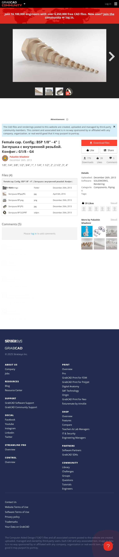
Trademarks (11, 521)
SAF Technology (70, 390)
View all (114, 203)
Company (10, 369)
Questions (67, 480)
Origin (65, 394)
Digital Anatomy (70, 386)
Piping (111, 187)
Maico (11, 262)
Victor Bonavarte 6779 (18, 295)
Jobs (7, 373)
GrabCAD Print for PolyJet (75, 382)
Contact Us (10, 502)
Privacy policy (12, 516)
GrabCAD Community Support (21, 407)
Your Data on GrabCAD (17, 526)
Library (66, 467)
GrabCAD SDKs (70, 454)
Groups (66, 475)
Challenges (68, 471)
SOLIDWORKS (101, 180)
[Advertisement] (59, 108)
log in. (70, 17)
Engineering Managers (74, 437)
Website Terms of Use (16, 506)
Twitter (8, 436)
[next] (111, 56)
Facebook (10, 419)
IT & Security (68, 433)
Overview (10, 449)
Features (66, 420)
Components (100, 187)
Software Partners (71, 450)
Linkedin (9, 432)
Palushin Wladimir (19, 156)
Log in (108, 3)
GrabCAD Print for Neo (74, 399)
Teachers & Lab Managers (75, 429)
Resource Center (13, 390)
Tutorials (66, 484)
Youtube (9, 423)
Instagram (10, 428)
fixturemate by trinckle (74, 403)
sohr (10, 246)
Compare (67, 424)
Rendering (99, 184)
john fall (12, 311)
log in (34, 233)
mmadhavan (14, 278)
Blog (7, 385)
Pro (64, 373)
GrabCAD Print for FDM (74, 377)
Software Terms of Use (17, 511)
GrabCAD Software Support (19, 402)
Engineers (67, 488)
